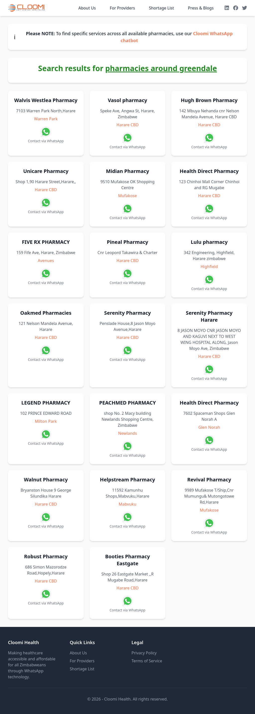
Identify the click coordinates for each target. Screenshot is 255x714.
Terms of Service (146, 661)
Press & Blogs (201, 8)
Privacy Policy (144, 653)
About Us (87, 8)
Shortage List (161, 8)
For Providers (122, 8)
